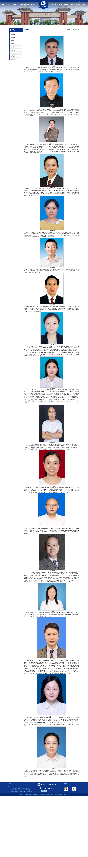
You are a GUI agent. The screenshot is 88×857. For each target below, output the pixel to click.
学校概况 (9, 4)
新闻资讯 (15, 4)
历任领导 (13, 43)
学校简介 (13, 37)
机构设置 (20, 4)
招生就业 (26, 4)
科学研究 (54, 4)
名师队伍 (77, 29)
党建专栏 (60, 4)
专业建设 (32, 4)
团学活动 (66, 4)
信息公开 (83, 4)
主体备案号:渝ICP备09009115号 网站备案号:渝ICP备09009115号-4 (45, 794)
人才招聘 (72, 4)
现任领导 (13, 40)
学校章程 (13, 34)
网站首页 (3, 4)
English (77, 1)
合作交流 (78, 4)
